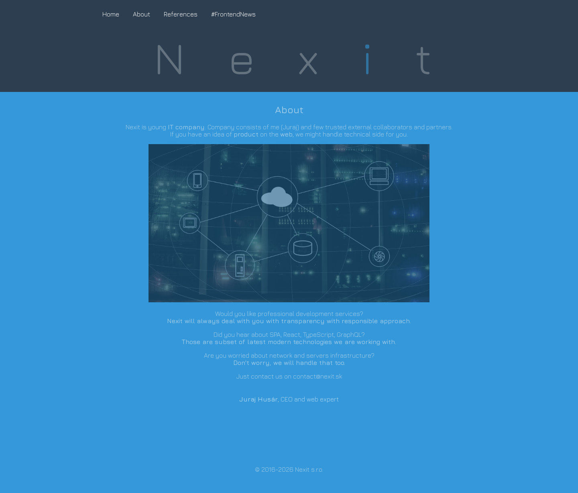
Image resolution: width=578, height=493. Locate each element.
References (180, 14)
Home (110, 14)
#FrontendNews (233, 14)
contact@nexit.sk (317, 376)
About (141, 14)
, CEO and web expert (289, 399)
